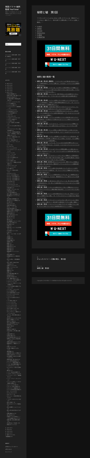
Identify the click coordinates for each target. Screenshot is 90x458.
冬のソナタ (9, 203)
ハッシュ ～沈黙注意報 (12, 362)
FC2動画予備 (41, 37)
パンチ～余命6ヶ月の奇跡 (13, 122)
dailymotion (41, 33)
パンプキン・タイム (12, 289)
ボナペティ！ (10, 394)
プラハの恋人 (10, 160)
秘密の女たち (10, 246)
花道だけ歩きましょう (12, 354)
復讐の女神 (9, 213)
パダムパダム (10, 116)
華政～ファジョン (11, 267)
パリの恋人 (9, 121)
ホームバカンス (11, 393)
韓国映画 (8, 436)
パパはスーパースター (12, 118)
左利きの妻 (9, 335)
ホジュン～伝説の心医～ (13, 170)
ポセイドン (9, 183)
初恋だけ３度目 (11, 329)
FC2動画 (39, 35)
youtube (39, 31)
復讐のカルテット (11, 211)
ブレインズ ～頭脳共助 (12, 388)
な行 (8, 90)
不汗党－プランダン (12, 189)
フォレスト (9, 296)
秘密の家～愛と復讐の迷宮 (13, 420)
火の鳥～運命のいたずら (13, 348)
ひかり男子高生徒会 (12, 361)
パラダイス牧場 (11, 119)
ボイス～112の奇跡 (11, 175)
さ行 (8, 87)
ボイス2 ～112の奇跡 (12, 176)
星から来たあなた (11, 214)
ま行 (8, 428)
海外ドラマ (9, 435)
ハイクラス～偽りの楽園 (13, 280)
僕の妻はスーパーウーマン (13, 195)
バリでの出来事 (11, 113)
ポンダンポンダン (11, 184)
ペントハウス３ (11, 305)
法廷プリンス (10, 346)
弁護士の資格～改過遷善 (13, 210)
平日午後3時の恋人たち (12, 337)
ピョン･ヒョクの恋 (11, 385)
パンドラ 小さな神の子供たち (14, 125)
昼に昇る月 (9, 415)
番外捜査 (9, 351)
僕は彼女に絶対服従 (12, 199)
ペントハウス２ (11, 304)
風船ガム (9, 270)
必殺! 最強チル (10, 413)
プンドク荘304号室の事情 (13, 389)
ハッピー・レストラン (12, 102)
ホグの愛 (9, 168)
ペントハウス (10, 302)
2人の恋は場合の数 (11, 273)
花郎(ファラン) (10, 265)
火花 (8, 232)
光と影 (8, 202)
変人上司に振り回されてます (14, 410)
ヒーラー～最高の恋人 (12, 137)
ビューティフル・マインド (13, 141)
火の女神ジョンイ (11, 230)
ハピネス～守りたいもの (13, 373)
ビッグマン (9, 138)
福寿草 (8, 242)
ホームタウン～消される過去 (14, 367)
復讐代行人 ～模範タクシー (13, 343)
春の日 (8, 219)
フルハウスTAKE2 (11, 157)
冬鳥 (8, 327)
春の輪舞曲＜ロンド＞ (12, 221)
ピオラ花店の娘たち (12, 292)
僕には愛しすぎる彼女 (12, 194)
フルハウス (9, 156)
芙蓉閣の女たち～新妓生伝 (13, 256)
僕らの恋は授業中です (12, 323)
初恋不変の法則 (11, 205)
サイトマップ (8, 452)
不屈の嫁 (9, 187)
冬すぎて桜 (9, 326)
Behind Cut (10, 275)
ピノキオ (9, 146)
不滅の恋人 (9, 191)
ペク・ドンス (10, 167)
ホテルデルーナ (11, 307)
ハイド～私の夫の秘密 (12, 372)
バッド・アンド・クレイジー (14, 378)
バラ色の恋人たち (11, 111)
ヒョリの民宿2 (10, 291)
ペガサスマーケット (12, 366)
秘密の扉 (9, 248)
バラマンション (11, 281)
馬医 (8, 272)
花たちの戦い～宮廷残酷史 (13, 259)
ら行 (8, 431)
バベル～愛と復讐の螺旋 (13, 364)
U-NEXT (39, 26)
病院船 (8, 237)
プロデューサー (11, 165)
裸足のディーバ (11, 424)
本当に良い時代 (11, 222)
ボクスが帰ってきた (12, 308)
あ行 (8, 83)
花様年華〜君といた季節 (13, 353)
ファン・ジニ (10, 154)
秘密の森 (9, 249)
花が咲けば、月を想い (12, 423)
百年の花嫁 (9, 240)
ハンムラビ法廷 (11, 105)
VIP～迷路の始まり (11, 278)
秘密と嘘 (9, 245)
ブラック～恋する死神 (12, 386)
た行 (8, 89)
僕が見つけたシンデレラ (13, 318)
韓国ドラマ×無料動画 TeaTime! (12, 8)
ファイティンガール (12, 294)
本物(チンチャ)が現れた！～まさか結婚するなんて (14, 417)
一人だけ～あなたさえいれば (14, 399)
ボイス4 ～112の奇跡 (12, 180)
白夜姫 (8, 238)
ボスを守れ (9, 181)
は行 (8, 92)
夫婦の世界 (9, 334)
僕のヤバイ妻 (10, 321)
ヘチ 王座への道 (11, 300)
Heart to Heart (11, 97)
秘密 (8, 243)
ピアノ (8, 145)
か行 (8, 85)
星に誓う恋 (9, 216)
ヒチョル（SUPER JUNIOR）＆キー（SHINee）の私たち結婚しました (14, 133)
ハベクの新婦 (10, 103)
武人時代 (9, 224)
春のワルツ (9, 218)
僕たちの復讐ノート (12, 319)
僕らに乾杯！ (10, 402)
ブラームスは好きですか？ (13, 297)
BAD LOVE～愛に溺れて (13, 95)
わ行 (8, 433)
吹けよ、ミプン (11, 207)
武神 (8, 226)
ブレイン (9, 159)
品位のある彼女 (11, 208)
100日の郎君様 (10, 94)
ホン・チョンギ (11, 391)
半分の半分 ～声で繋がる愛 (13, 331)
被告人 (8, 269)
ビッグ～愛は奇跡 (11, 140)
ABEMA (39, 28)
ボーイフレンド (11, 310)
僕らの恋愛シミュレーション (14, 407)
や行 (8, 429)
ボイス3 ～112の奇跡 (12, 178)
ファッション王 (11, 148)
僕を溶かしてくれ (11, 324)
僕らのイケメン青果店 (12, 200)
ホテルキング (10, 173)
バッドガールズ (11, 110)
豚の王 (8, 370)
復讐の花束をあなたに (12, 342)
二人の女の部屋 (11, 192)
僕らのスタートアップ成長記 (14, 404)
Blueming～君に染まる (12, 359)
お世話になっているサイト (11, 446)
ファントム (9, 152)
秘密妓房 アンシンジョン (13, 251)
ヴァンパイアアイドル (12, 186)
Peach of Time (10, 276)
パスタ (8, 114)
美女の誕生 (9, 254)
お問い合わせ (8, 449)
